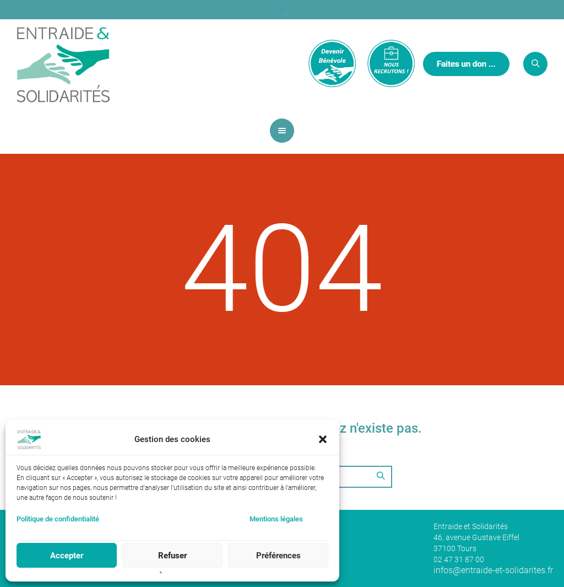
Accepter (66, 556)
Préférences (278, 556)
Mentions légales (276, 519)
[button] (322, 439)
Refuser (172, 556)
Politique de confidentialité (58, 519)
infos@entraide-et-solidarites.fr (493, 570)
